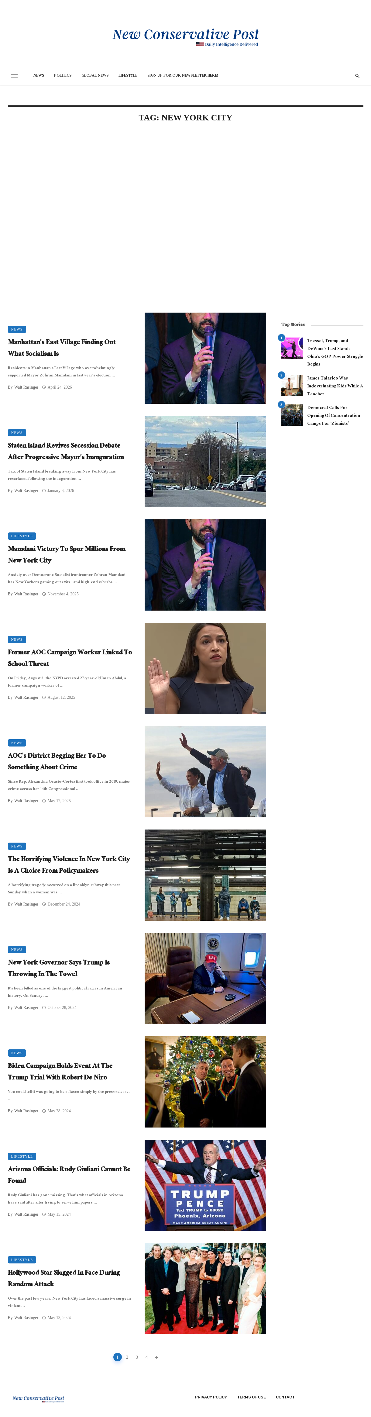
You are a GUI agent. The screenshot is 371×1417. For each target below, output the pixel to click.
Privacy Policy (211, 1397)
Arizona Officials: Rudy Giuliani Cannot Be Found (69, 1176)
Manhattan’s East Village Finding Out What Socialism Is (61, 349)
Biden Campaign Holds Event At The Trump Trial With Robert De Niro (60, 1072)
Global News (94, 76)
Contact (285, 1397)
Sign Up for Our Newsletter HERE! (182, 76)
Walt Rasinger (26, 387)
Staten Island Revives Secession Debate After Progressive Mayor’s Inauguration (66, 452)
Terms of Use (251, 1397)
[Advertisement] (137, 180)
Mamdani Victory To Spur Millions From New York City (66, 555)
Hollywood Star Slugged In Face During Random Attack (64, 1279)
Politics (62, 76)
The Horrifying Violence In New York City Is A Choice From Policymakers (69, 865)
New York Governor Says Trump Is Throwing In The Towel (59, 969)
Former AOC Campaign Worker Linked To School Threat (70, 659)
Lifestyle (128, 76)
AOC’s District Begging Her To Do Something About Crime (57, 762)
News (38, 76)
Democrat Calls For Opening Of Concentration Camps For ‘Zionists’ (333, 416)
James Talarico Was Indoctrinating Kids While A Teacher (335, 386)
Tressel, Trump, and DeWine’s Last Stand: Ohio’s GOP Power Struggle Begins (335, 353)
